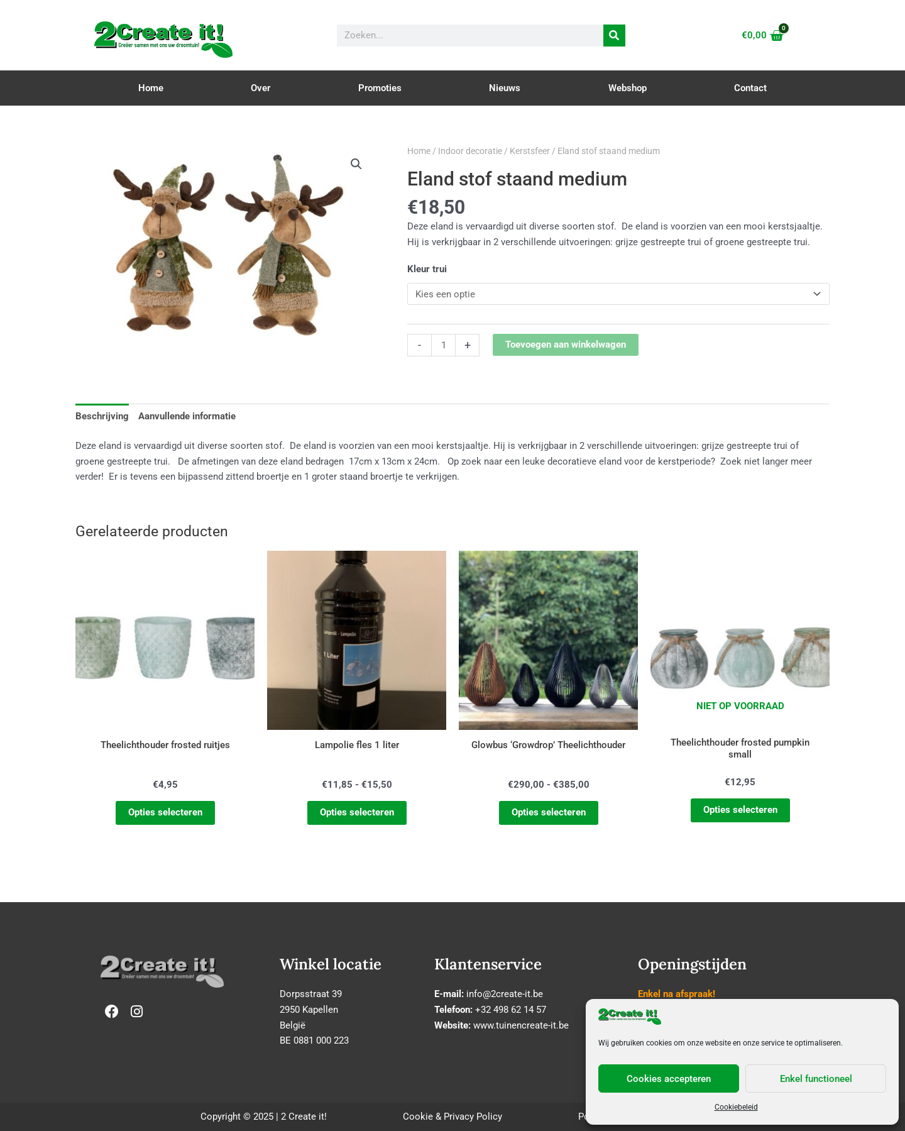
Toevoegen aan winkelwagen (565, 344)
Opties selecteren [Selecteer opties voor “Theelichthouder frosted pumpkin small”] (740, 810)
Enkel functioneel (816, 1078)
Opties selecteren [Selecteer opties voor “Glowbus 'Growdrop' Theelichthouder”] (549, 812)
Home (150, 88)
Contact (750, 88)
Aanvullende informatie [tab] (187, 416)
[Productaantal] (443, 345)
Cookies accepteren (669, 1078)
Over (260, 88)
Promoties (380, 88)
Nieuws (504, 88)
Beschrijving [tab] (102, 416)
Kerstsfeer (530, 151)
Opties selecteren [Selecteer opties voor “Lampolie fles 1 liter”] (357, 812)
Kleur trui (427, 269)
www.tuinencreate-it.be (521, 1025)
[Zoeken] (614, 36)
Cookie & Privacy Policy (452, 1116)
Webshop (627, 88)
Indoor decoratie (470, 151)
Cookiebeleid (736, 1107)
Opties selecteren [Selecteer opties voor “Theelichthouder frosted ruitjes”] (165, 812)
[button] (356, 164)
